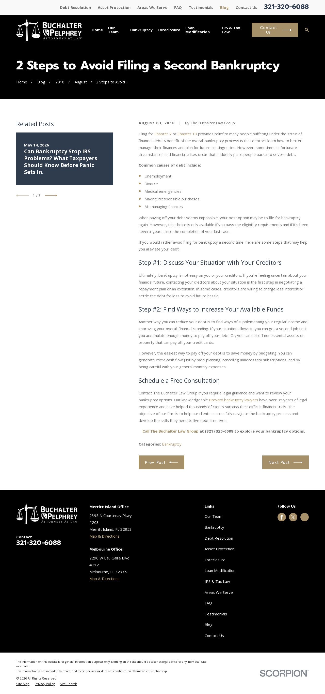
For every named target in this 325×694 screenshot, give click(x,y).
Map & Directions (104, 536)
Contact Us (246, 7)
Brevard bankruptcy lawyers (233, 399)
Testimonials (201, 7)
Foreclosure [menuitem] (169, 29)
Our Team (213, 516)
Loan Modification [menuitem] (197, 30)
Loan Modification (220, 570)
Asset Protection (114, 7)
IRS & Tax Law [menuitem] (231, 30)
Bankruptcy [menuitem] (141, 29)
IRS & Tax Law (217, 581)
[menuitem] (22, 684)
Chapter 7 (163, 133)
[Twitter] (293, 517)
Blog (224, 7)
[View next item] (51, 195)
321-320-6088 (286, 7)
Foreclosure (215, 559)
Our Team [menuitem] (113, 30)
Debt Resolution (75, 7)
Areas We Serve (152, 7)
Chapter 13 (187, 133)
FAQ (178, 7)
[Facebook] (281, 517)
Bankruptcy (172, 444)
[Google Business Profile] (304, 517)
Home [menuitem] (97, 29)
